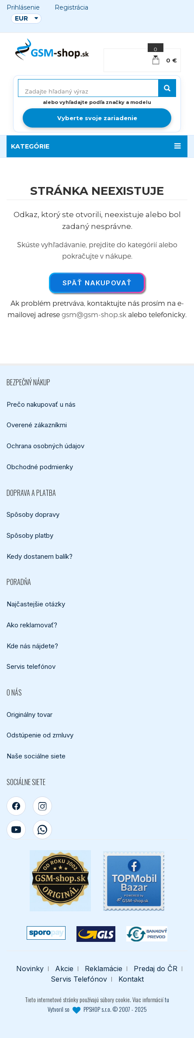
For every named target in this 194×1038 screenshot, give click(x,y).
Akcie (64, 969)
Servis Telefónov (79, 979)
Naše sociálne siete (36, 756)
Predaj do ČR (155, 969)
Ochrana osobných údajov (45, 446)
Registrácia (71, 7)
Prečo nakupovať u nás (41, 404)
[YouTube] (16, 830)
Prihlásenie (23, 7)
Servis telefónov (31, 666)
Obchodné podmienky (40, 467)
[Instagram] (42, 806)
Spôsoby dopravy (33, 514)
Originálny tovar (29, 714)
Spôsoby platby (30, 535)
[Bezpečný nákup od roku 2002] (60, 881)
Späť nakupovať (97, 283)
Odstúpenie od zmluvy (40, 735)
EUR (21, 18)
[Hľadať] (167, 88)
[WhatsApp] (42, 830)
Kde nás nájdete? (32, 646)
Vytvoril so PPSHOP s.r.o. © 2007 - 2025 (97, 1009)
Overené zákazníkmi (37, 425)
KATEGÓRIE (30, 146)
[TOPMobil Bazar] (134, 881)
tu (167, 1000)
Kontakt (131, 979)
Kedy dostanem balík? (40, 556)
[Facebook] (16, 806)
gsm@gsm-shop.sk (94, 314)
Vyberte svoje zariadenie (97, 117)
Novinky (30, 969)
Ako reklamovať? (32, 625)
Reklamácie (103, 969)
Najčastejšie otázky (36, 604)
